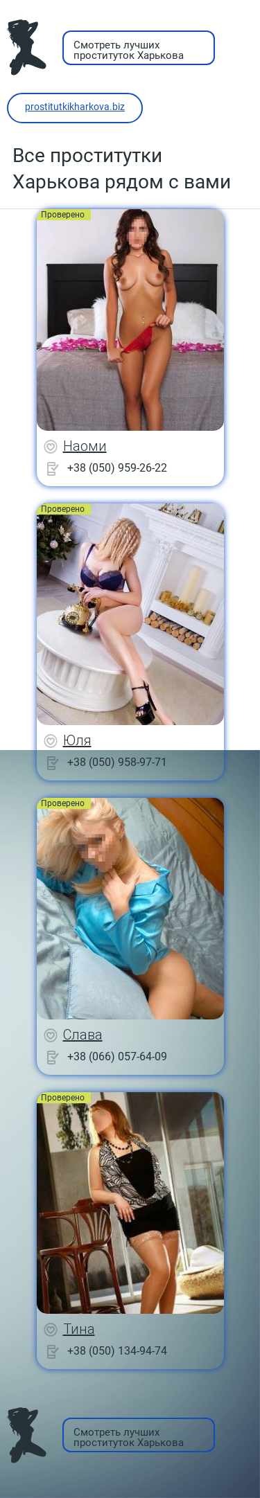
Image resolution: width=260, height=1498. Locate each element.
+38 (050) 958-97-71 (117, 762)
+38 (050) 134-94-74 (117, 1350)
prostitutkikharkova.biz (74, 106)
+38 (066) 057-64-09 (117, 1056)
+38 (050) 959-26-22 (117, 467)
